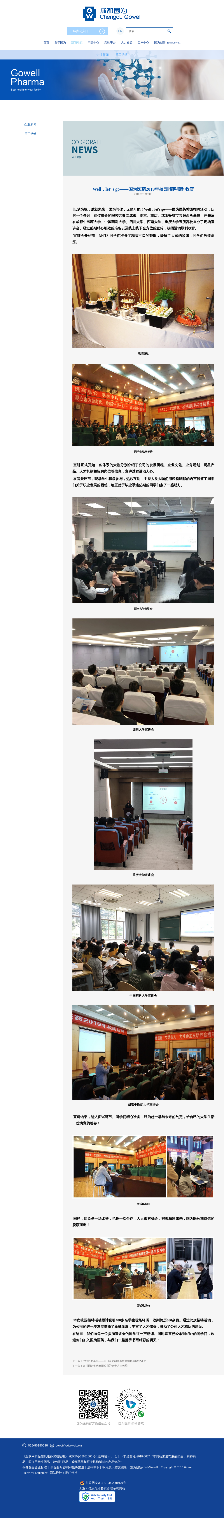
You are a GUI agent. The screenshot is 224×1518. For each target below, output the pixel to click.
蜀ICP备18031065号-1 (83, 1456)
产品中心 (93, 42)
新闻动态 (76, 42)
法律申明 (93, 1467)
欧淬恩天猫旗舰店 (114, 1467)
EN (120, 31)
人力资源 (126, 42)
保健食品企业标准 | (35, 1467)
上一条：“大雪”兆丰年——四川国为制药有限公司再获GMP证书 (109, 1361)
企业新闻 (102, 54)
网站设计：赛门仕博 (63, 1472)
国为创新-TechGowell (167, 42)
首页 (46, 42)
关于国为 (60, 42)
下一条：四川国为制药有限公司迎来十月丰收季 (100, 1365)
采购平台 (110, 42)
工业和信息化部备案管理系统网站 (102, 1488)
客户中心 (143, 42)
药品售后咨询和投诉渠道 (68, 1467)
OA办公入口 (88, 31)
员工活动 (121, 54)
